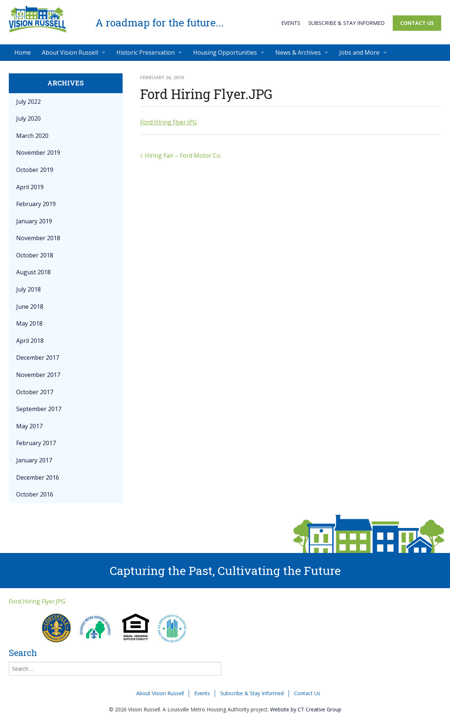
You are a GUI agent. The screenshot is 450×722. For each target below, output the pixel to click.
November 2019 (38, 153)
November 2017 (38, 375)
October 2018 (34, 255)
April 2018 (30, 341)
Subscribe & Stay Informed (346, 22)
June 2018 (29, 307)
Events (290, 22)
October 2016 (34, 494)
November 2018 (38, 238)
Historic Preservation (145, 52)
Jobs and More (359, 52)
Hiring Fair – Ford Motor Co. (183, 155)
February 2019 (36, 204)
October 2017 (34, 392)
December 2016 (37, 477)
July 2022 (28, 102)
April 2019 (30, 187)
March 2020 (32, 136)
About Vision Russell (70, 52)
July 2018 (28, 289)
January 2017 (34, 460)
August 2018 (33, 272)
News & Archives (298, 52)
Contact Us (417, 22)
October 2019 (34, 170)
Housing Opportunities (225, 52)
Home (22, 52)
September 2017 (38, 409)
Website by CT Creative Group (305, 709)
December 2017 (37, 357)
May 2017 (29, 426)
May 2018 (29, 323)
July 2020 (28, 118)
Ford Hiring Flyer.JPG (168, 122)
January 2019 (34, 221)
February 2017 (36, 443)
